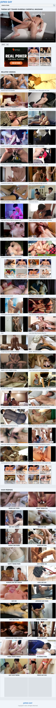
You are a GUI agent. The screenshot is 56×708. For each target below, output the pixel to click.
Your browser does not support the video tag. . (28, 27)
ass (7, 44)
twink (3, 44)
